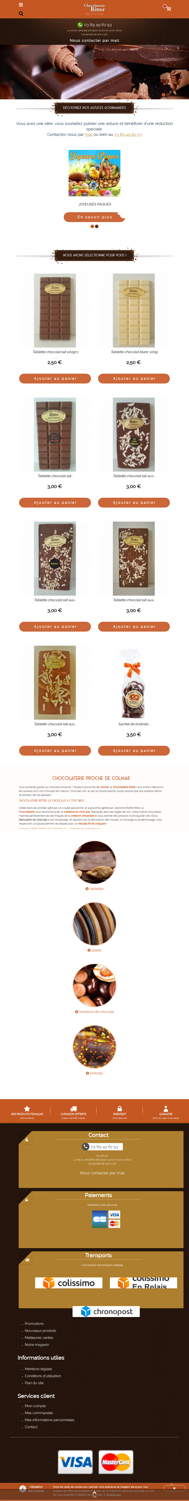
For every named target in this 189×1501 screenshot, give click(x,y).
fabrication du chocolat (33, 819)
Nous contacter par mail (94, 41)
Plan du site (34, 1383)
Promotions (34, 1324)
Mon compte (35, 1406)
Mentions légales (38, 1369)
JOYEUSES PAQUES (94, 204)
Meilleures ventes (38, 1338)
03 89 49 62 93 (98, 24)
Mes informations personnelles (49, 1420)
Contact (31, 1427)
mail (89, 134)
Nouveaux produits (40, 1331)
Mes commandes (38, 1413)
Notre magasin (36, 1345)
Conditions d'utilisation (42, 1376)
